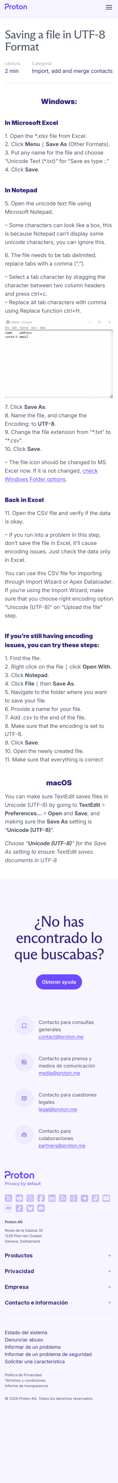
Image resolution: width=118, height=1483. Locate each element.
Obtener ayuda (59, 982)
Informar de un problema (33, 1347)
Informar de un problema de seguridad (48, 1354)
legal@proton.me (58, 1109)
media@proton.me (59, 1073)
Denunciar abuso (24, 1340)
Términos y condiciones (25, 1380)
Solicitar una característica (35, 1361)
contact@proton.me (61, 1037)
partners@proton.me (62, 1145)
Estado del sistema (26, 1332)
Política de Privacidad (23, 1375)
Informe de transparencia (26, 1386)
